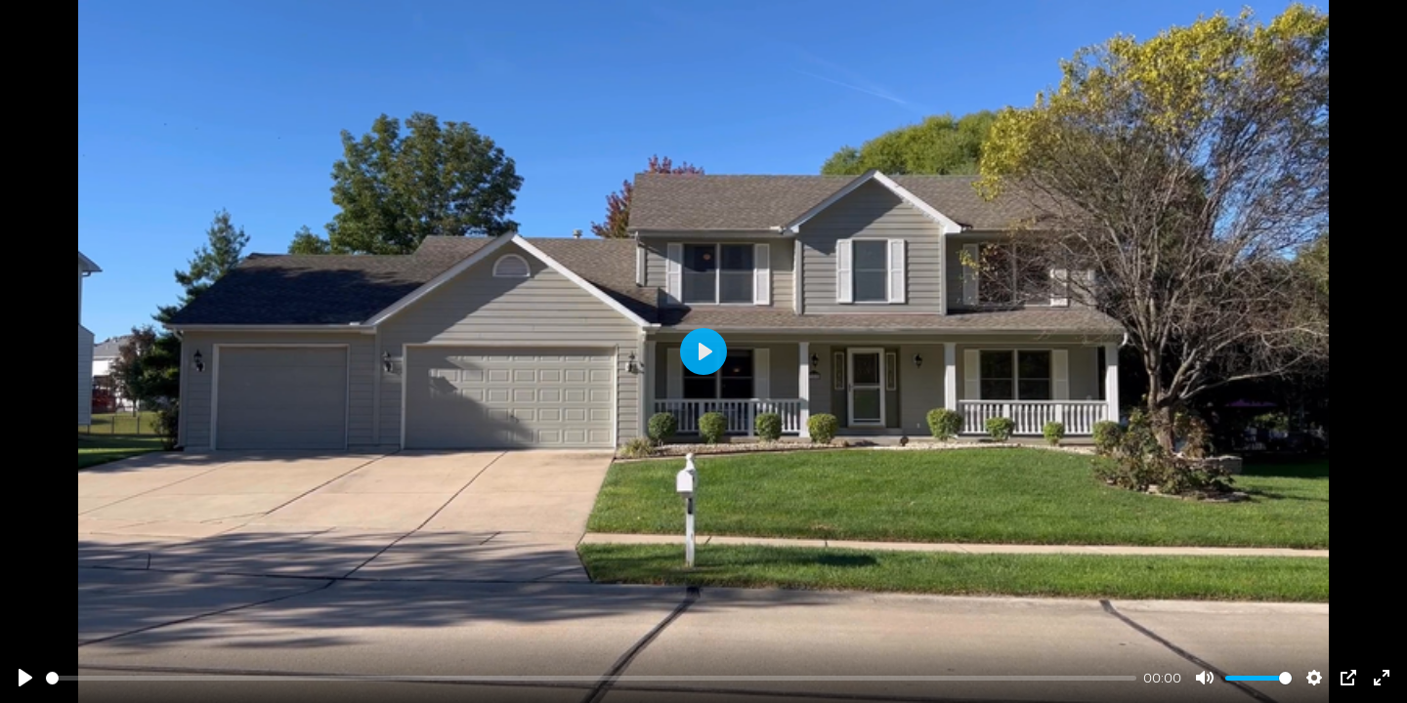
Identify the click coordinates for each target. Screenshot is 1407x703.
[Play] (25, 677)
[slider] (591, 678)
